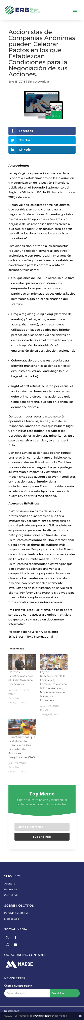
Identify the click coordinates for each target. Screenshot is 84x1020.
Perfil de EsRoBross (16, 912)
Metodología (11, 918)
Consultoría (11, 895)
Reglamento (11, 1010)
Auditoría (9, 883)
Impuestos (10, 889)
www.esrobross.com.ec (46, 602)
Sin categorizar (38, 81)
